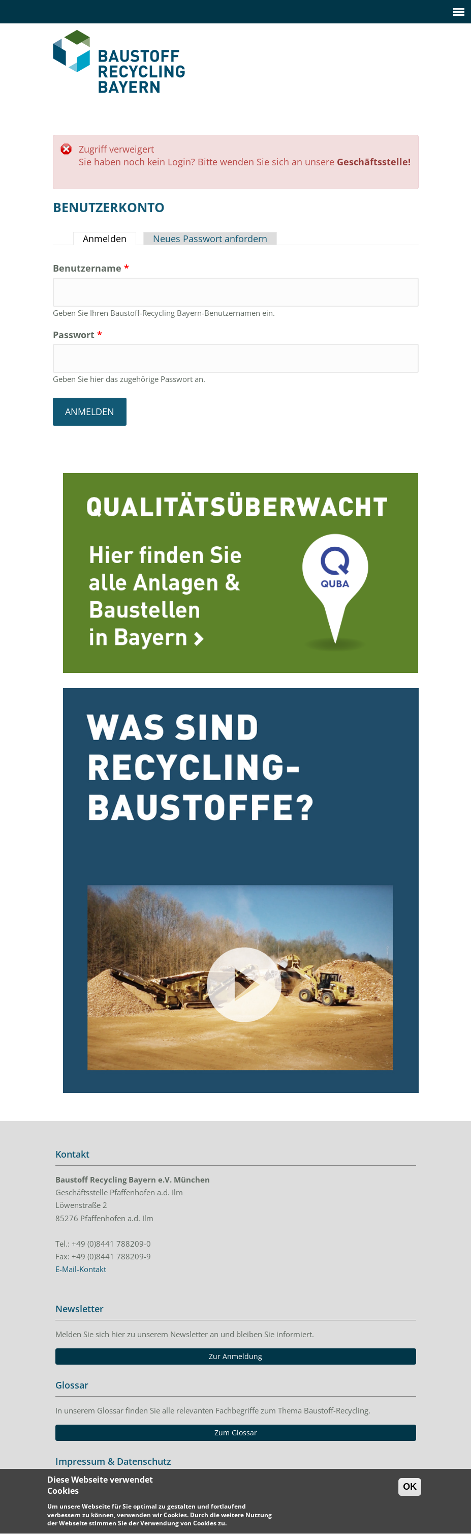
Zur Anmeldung (235, 1356)
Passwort (77, 335)
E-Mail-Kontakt (80, 1269)
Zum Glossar (235, 1432)
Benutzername (91, 268)
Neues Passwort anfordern (210, 238)
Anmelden (109, 238)
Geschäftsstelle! (374, 162)
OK (410, 1492)
